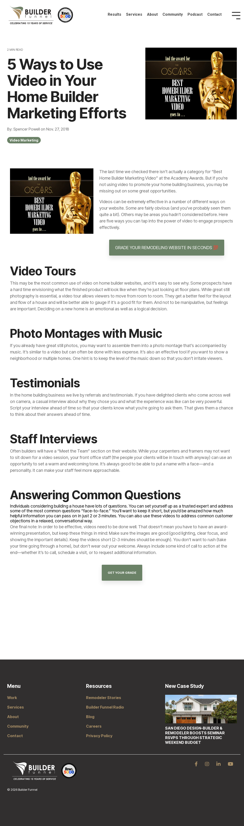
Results (114, 14)
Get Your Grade (122, 572)
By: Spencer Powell (24, 129)
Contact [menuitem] (15, 735)
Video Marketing (24, 140)
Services (134, 14)
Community (173, 14)
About (152, 14)
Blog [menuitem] (90, 716)
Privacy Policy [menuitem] (99, 735)
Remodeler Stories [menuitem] (103, 697)
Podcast (195, 14)
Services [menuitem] (15, 707)
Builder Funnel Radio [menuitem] (105, 707)
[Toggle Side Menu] (236, 15)
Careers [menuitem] (94, 726)
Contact (214, 14)
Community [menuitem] (18, 726)
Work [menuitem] (12, 697)
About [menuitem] (13, 716)
